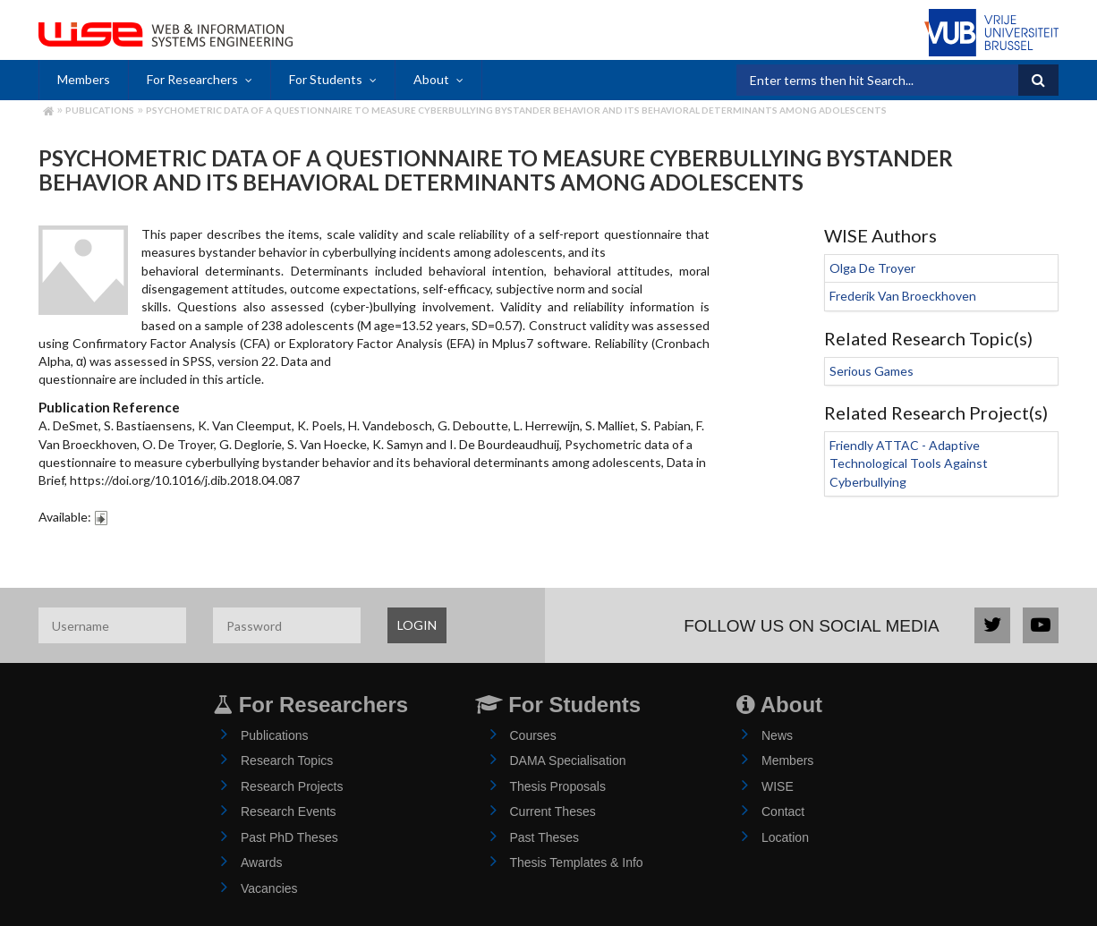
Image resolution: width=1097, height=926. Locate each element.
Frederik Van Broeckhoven (902, 295)
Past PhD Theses (289, 837)
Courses (533, 735)
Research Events (288, 811)
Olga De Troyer (872, 268)
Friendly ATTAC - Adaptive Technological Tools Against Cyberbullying (908, 463)
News (777, 735)
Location (785, 837)
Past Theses (545, 837)
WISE (777, 786)
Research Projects (292, 786)
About (431, 79)
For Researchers (192, 79)
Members (83, 79)
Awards (261, 862)
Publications (99, 110)
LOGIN (417, 625)
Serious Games (871, 370)
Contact (782, 811)
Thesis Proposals (558, 786)
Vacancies (269, 888)
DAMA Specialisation (568, 760)
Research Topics (287, 760)
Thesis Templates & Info (576, 862)
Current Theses (553, 811)
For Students (325, 79)
